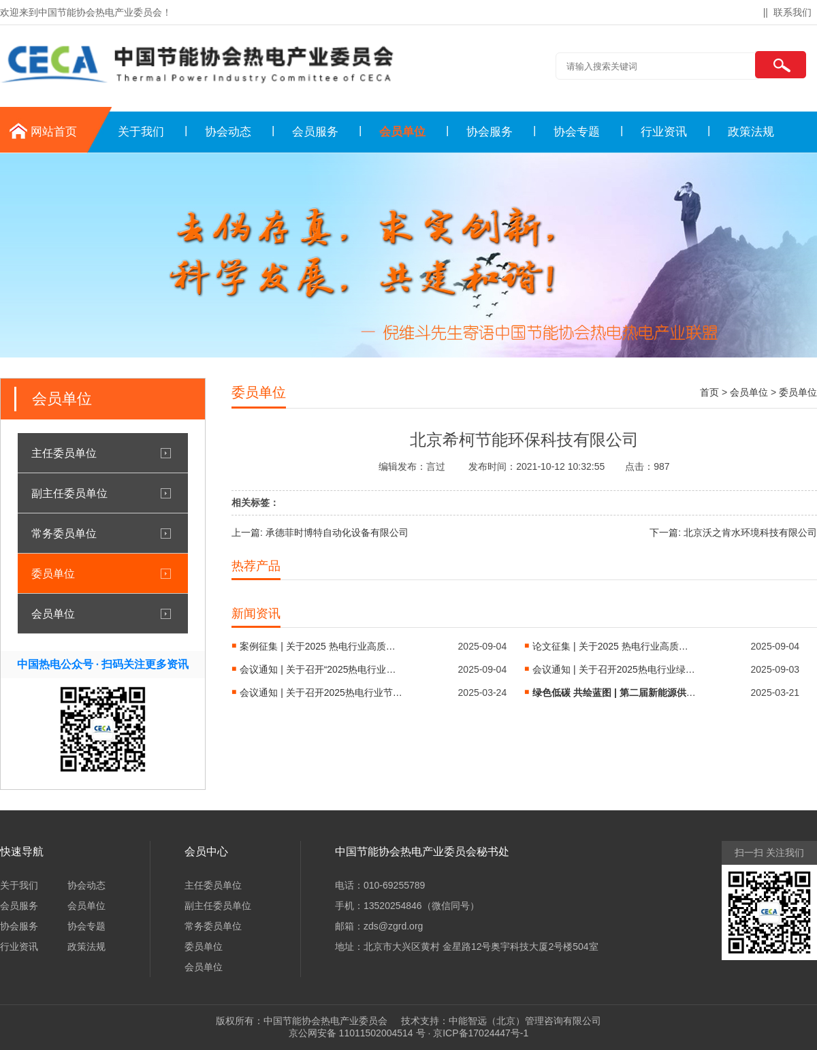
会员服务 (315, 131)
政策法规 (751, 131)
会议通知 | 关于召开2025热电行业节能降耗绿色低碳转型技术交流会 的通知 (321, 692)
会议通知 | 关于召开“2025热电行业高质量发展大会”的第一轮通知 (321, 669)
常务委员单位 (64, 533)
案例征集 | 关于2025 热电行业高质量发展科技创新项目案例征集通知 (321, 646)
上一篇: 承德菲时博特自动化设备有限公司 (319, 532)
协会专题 (577, 131)
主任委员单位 (64, 453)
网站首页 (54, 131)
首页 (709, 392)
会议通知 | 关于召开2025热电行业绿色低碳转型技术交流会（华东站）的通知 (614, 669)
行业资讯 (664, 131)
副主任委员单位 (69, 493)
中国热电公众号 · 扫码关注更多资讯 (103, 664)
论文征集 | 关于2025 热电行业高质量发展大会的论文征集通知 (614, 646)
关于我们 (141, 131)
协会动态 (228, 131)
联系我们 (792, 12)
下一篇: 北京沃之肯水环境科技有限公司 (733, 532)
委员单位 (53, 573)
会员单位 (402, 131)
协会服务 (489, 131)
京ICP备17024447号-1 (480, 1033)
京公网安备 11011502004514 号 (357, 1033)
